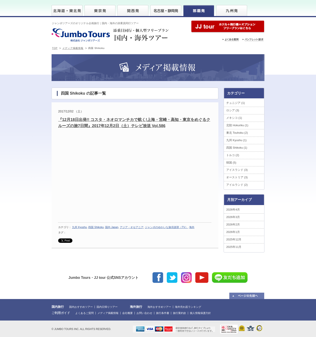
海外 (191, 227)
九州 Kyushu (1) (236, 140)
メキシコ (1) (234, 117)
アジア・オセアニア (132, 227)
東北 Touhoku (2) (237, 132)
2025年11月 (233, 247)
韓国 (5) (231, 162)
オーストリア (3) (237, 177)
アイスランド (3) (237, 169)
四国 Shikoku (96, 227)
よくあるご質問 (84, 313)
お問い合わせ (144, 313)
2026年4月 (233, 209)
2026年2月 (233, 224)
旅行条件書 (162, 313)
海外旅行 (136, 306)
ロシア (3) (232, 110)
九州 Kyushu (79, 227)
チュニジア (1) (235, 103)
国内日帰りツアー (107, 306)
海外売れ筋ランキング (188, 306)
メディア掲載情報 (72, 48)
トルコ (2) (232, 155)
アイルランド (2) (237, 184)
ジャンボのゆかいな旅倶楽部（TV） (166, 227)
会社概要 (127, 313)
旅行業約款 (179, 313)
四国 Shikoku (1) (236, 147)
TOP (54, 48)
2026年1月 (233, 232)
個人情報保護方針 (200, 313)
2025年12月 (233, 239)
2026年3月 (233, 217)
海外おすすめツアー (159, 306)
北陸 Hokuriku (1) (237, 125)
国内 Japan (111, 227)
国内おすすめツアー (81, 306)
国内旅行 (58, 306)
